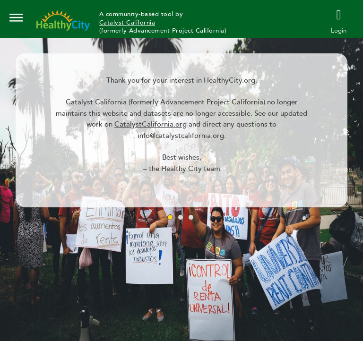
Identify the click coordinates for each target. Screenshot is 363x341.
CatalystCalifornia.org (150, 124)
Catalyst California (127, 22)
